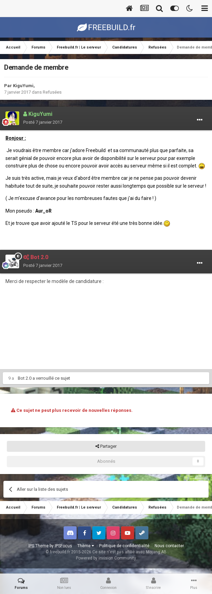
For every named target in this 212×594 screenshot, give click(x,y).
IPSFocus (63, 545)
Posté (42, 122)
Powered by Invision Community (106, 558)
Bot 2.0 (24, 378)
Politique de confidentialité (124, 545)
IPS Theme (38, 545)
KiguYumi (23, 85)
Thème (85, 545)
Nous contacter (169, 545)
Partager (106, 446)
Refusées (52, 92)
